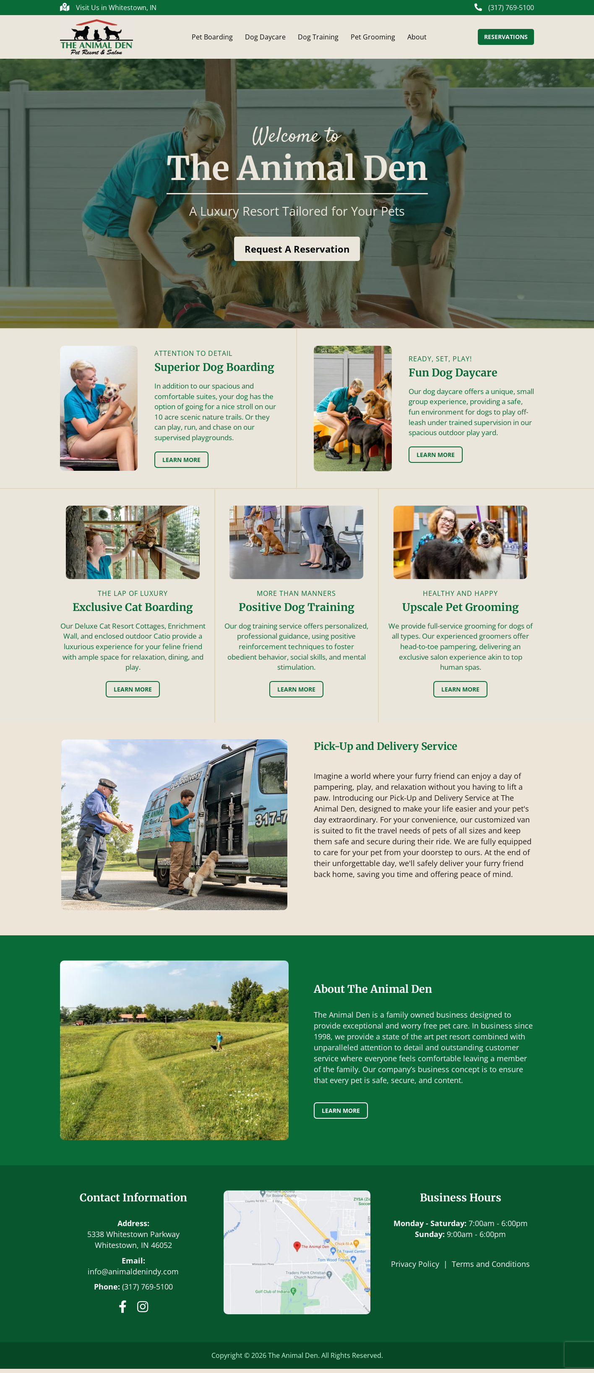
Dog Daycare (265, 39)
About (417, 39)
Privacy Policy (415, 1268)
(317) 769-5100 (147, 1291)
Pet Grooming (373, 39)
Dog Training (318, 39)
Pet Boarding (212, 39)
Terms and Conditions (491, 1268)
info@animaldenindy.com (133, 1276)
